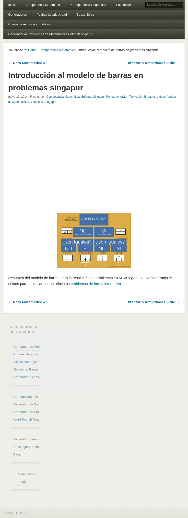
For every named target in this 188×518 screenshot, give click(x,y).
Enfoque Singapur (93, 96)
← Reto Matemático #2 (27, 63)
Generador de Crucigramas (32, 412)
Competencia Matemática (43, 5)
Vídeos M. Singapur (43, 102)
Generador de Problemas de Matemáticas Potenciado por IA (51, 34)
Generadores (17, 14)
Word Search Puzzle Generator (35, 419)
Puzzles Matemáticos (28, 354)
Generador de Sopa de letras (34, 404)
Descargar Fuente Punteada (33, 447)
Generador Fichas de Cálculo (34, 377)
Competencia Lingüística (88, 5)
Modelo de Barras (26, 369)
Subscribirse (85, 14)
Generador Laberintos (28, 439)
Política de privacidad (51, 14)
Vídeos (160, 96)
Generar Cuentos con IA (30, 397)
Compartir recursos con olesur (29, 24)
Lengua (23, 482)
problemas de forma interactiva (96, 284)
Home (32, 50)
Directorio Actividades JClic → (153, 63)
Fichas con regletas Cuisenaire (35, 362)
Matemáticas (27, 474)
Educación (123, 5)
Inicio (12, 5)
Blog (16, 454)
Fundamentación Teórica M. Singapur (130, 96)
